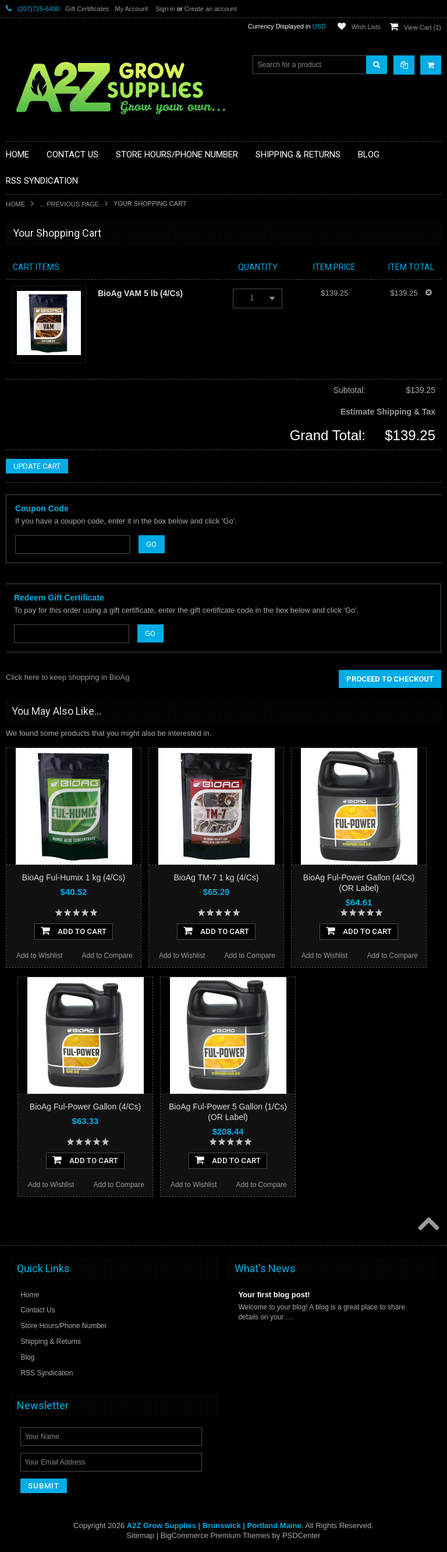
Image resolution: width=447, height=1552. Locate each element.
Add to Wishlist (39, 955)
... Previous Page (69, 204)
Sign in (165, 8)
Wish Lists (366, 26)
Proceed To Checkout (390, 679)
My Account (131, 8)
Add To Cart (74, 930)
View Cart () (422, 27)
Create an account (211, 8)
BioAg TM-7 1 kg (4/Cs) (215, 877)
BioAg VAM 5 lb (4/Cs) (140, 293)
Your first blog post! (274, 1294)
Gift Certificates (87, 8)
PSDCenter (301, 1535)
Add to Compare (107, 955)
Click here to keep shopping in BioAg (67, 677)
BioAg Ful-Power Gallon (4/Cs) (85, 1106)
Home (15, 204)
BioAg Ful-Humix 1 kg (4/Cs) (73, 877)
